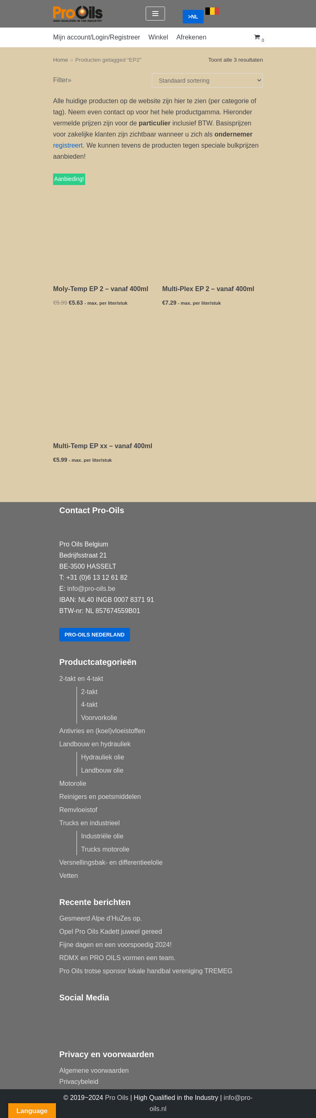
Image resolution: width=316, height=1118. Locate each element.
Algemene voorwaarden (94, 1070)
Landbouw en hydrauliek (94, 744)
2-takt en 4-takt (81, 678)
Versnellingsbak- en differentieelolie (111, 862)
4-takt (89, 704)
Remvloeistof (78, 809)
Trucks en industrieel (89, 822)
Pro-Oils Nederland (95, 635)
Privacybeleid (78, 1081)
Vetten (68, 875)
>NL (193, 17)
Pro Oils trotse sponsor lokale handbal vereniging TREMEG (145, 971)
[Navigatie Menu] (155, 14)
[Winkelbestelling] (207, 80)
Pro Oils (116, 1097)
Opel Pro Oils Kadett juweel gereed (110, 931)
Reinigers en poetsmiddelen (100, 796)
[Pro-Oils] (77, 14)
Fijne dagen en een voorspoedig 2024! (115, 944)
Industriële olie (102, 836)
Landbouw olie (102, 770)
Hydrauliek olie (102, 757)
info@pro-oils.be (91, 588)
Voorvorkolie (99, 717)
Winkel (158, 37)
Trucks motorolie (105, 849)
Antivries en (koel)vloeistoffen (102, 730)
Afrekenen (192, 37)
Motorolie (72, 783)
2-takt (89, 691)
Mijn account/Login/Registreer (96, 37)
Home (60, 60)
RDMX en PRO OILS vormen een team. (117, 957)
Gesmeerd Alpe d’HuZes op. (100, 918)
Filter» (62, 79)
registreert (68, 145)
